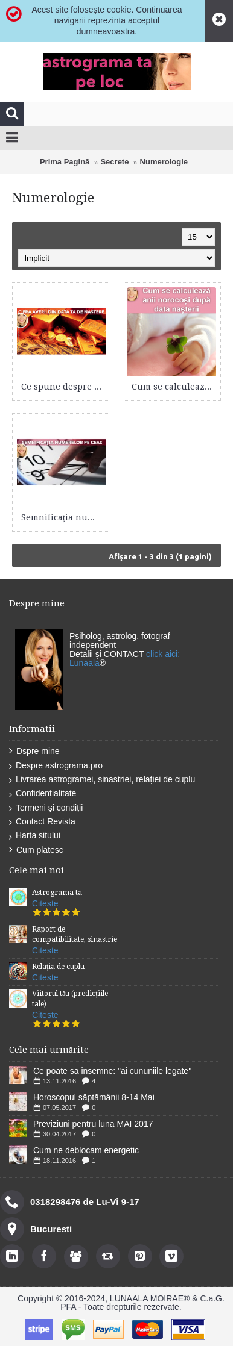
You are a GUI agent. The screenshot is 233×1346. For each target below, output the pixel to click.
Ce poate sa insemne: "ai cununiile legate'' (112, 1071)
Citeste (45, 903)
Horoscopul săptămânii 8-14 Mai (94, 1097)
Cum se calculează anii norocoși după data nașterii (174, 386)
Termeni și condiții (46, 808)
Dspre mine (34, 751)
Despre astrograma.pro (56, 766)
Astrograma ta (57, 892)
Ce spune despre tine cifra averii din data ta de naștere (63, 386)
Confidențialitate (42, 793)
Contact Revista (42, 822)
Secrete (114, 161)
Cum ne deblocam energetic (86, 1150)
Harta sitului (34, 835)
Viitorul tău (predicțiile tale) (70, 998)
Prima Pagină (64, 161)
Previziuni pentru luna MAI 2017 (93, 1124)
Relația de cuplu (58, 966)
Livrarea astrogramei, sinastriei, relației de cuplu (102, 779)
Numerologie (164, 161)
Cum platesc (36, 850)
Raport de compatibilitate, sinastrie (74, 934)
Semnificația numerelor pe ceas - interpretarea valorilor (63, 517)
